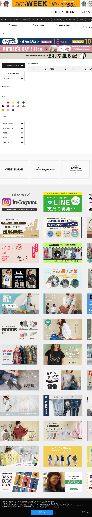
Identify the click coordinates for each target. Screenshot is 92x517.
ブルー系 (23, 102)
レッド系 (8, 102)
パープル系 (8, 106)
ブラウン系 (23, 106)
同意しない (86, 512)
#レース (82, 19)
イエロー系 (13, 102)
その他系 (13, 110)
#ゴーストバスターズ (70, 19)
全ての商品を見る (13, 65)
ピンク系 (18, 106)
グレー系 (13, 106)
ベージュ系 (8, 110)
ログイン (87, 12)
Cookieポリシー (29, 506)
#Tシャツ (16, 19)
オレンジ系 (3, 110)
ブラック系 (3, 106)
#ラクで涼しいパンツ (38, 19)
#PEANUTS (57, 19)
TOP (3, 33)
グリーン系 (18, 102)
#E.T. (49, 19)
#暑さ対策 (26, 19)
